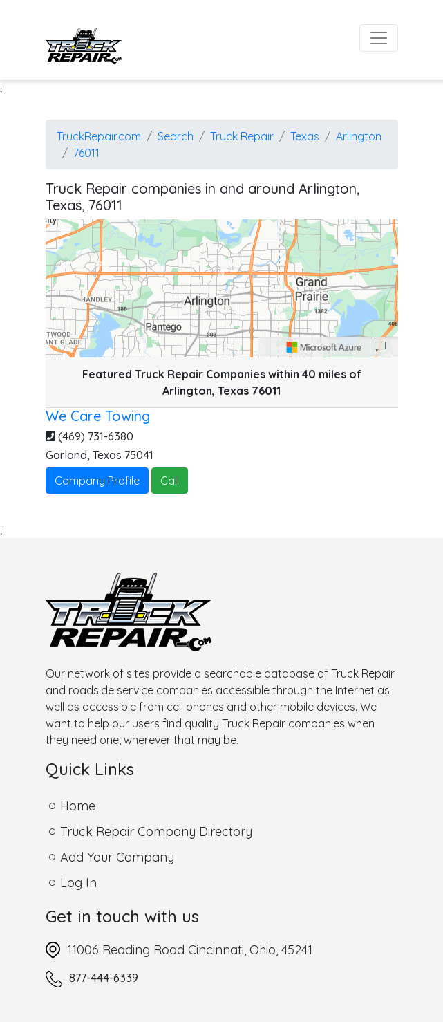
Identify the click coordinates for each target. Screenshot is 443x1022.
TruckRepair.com (99, 136)
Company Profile (97, 480)
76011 (86, 153)
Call (169, 480)
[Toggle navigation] (378, 38)
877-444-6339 (103, 978)
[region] (222, 288)
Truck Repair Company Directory (156, 831)
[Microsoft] (324, 347)
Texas (304, 136)
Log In (78, 883)
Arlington (358, 136)
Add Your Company (117, 857)
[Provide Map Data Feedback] (380, 347)
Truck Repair (242, 136)
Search (176, 136)
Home (77, 806)
